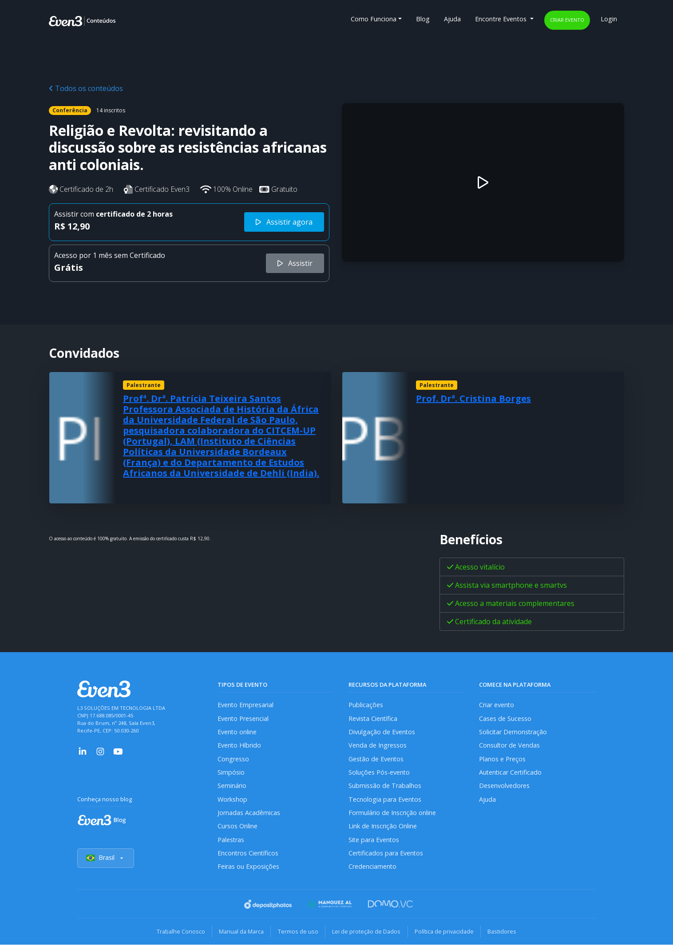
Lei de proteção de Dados (367, 933)
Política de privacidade (445, 933)
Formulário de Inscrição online (392, 813)
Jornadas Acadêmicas (249, 813)
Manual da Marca (240, 933)
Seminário (232, 786)
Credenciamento (372, 867)
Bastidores (503, 933)
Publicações (365, 705)
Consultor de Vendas (509, 745)
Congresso (233, 759)
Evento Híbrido (239, 745)
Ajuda (452, 19)
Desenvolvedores (504, 786)
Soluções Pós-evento (379, 772)
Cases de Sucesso (505, 718)
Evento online (237, 732)
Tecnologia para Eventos (385, 800)
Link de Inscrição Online (382, 827)
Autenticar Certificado (511, 772)
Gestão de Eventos (376, 759)
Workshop (232, 800)
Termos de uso (297, 933)
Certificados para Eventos (386, 854)
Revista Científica (373, 718)
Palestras (231, 840)
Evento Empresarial (246, 705)
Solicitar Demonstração (513, 732)
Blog (423, 19)
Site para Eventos (374, 840)
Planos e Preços (502, 759)
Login (609, 19)
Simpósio (231, 772)
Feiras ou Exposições (248, 867)
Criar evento (567, 19)
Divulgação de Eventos (382, 732)
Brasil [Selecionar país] (105, 859)
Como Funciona (373, 19)
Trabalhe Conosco (179, 933)
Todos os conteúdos (86, 88)
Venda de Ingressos (377, 745)
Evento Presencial (243, 718)
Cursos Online (237, 827)
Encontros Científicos (248, 854)
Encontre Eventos (501, 19)
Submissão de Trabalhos (384, 786)
